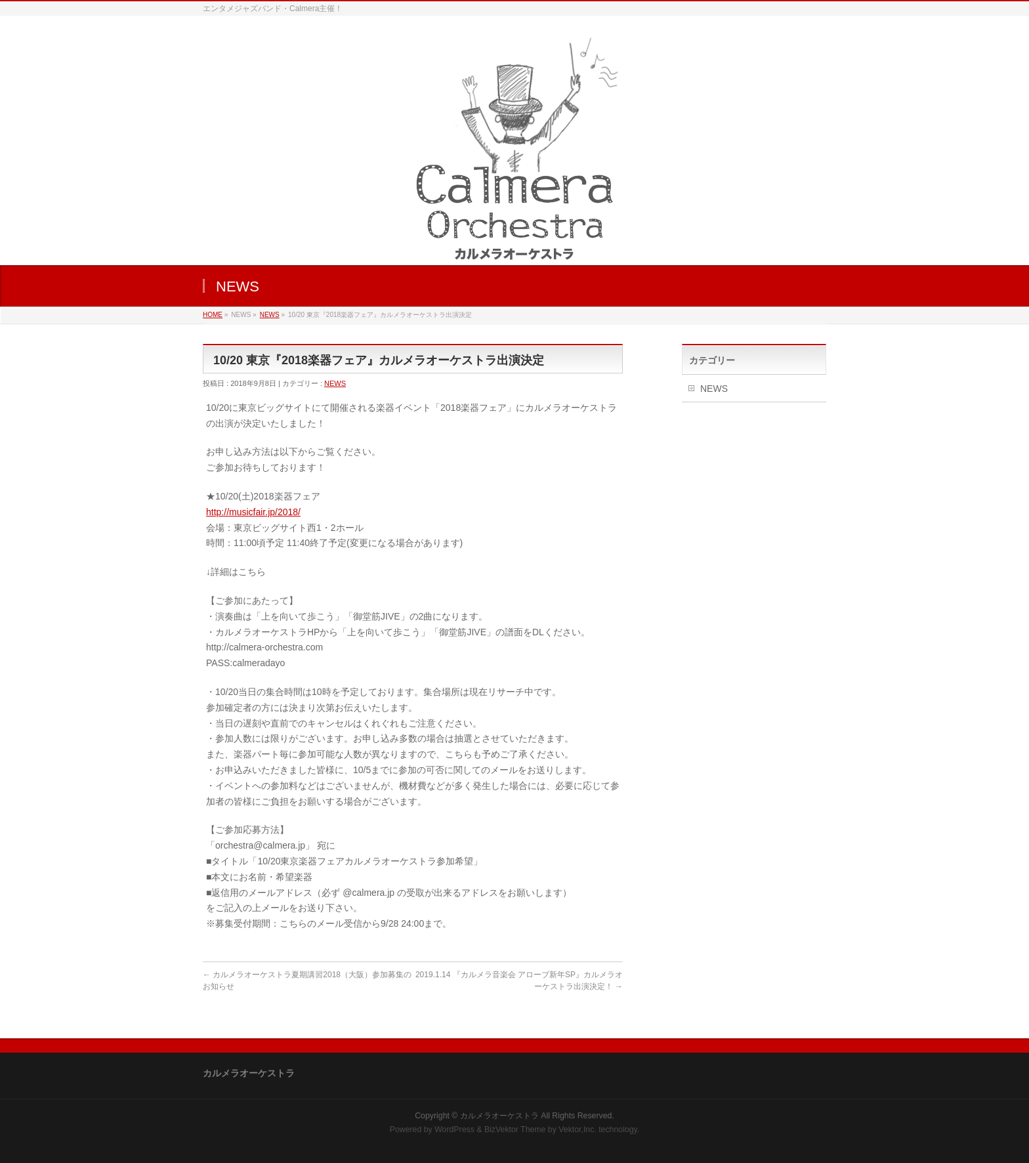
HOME (212, 314)
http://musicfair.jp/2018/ (253, 512)
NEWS (270, 314)
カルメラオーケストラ (499, 1115)
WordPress (454, 1129)
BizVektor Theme (515, 1129)
